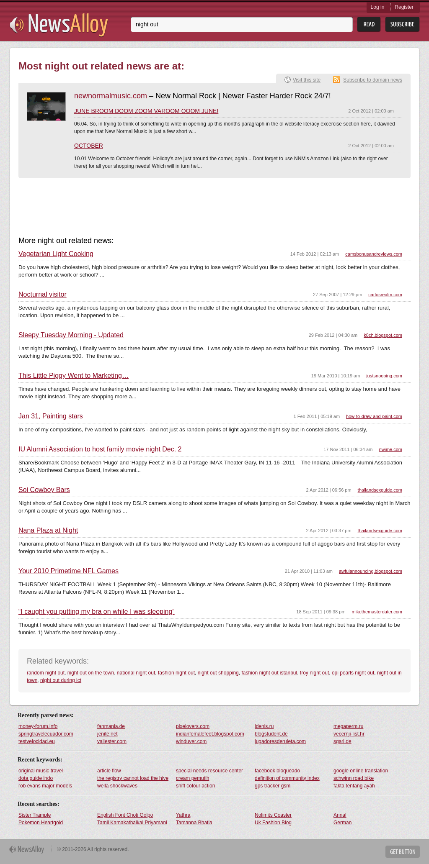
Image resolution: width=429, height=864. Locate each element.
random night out (46, 673)
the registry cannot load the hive (132, 778)
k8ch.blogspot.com (383, 335)
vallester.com (112, 741)
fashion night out (176, 673)
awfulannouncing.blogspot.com (370, 571)
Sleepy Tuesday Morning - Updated (71, 335)
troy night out (314, 673)
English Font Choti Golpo (125, 815)
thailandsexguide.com (380, 489)
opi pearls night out (353, 673)
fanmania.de (111, 726)
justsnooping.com (384, 375)
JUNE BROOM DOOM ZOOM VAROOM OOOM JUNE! (146, 111)
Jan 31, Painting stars (50, 416)
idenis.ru (264, 726)
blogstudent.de (271, 734)
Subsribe (402, 24)
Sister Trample (34, 815)
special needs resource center (209, 771)
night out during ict (60, 680)
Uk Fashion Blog (273, 823)
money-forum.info (37, 726)
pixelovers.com (192, 726)
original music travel (40, 771)
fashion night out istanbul (269, 673)
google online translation (360, 771)
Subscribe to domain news (372, 80)
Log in (378, 7)
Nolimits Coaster (273, 815)
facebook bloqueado (277, 771)
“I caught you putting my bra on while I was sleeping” (96, 611)
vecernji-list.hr (348, 734)
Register (404, 7)
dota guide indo (35, 778)
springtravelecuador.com (45, 734)
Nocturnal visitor (42, 294)
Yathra (183, 815)
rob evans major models (45, 786)
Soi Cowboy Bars (44, 490)
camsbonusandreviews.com (373, 253)
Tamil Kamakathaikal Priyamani (132, 823)
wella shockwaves (117, 786)
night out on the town (90, 673)
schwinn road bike (353, 778)
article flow (109, 771)
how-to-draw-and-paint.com (374, 416)
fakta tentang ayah (354, 786)
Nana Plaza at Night (48, 530)
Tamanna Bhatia (194, 823)
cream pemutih (192, 778)
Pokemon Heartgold (40, 823)
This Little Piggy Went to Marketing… (73, 375)
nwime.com (390, 449)
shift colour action (195, 786)
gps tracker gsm (272, 786)
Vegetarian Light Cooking (55, 254)
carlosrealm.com (385, 294)
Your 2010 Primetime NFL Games (68, 571)
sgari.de (342, 741)
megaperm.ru (348, 726)
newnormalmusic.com (110, 96)
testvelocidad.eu (36, 741)
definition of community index (287, 778)
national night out (136, 673)
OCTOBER (88, 145)
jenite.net (107, 734)
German (342, 823)
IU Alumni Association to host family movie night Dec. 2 (100, 449)
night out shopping (218, 673)
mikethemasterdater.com (377, 611)
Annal (339, 815)
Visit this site (306, 80)
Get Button (402, 852)
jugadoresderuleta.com (280, 741)
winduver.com (191, 741)
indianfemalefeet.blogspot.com (210, 734)
